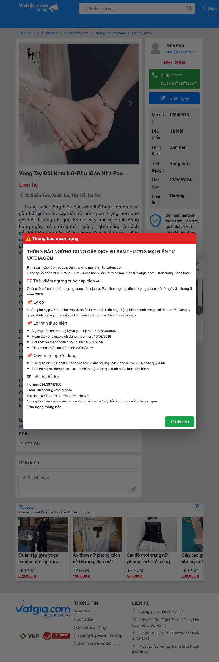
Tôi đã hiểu (179, 421)
